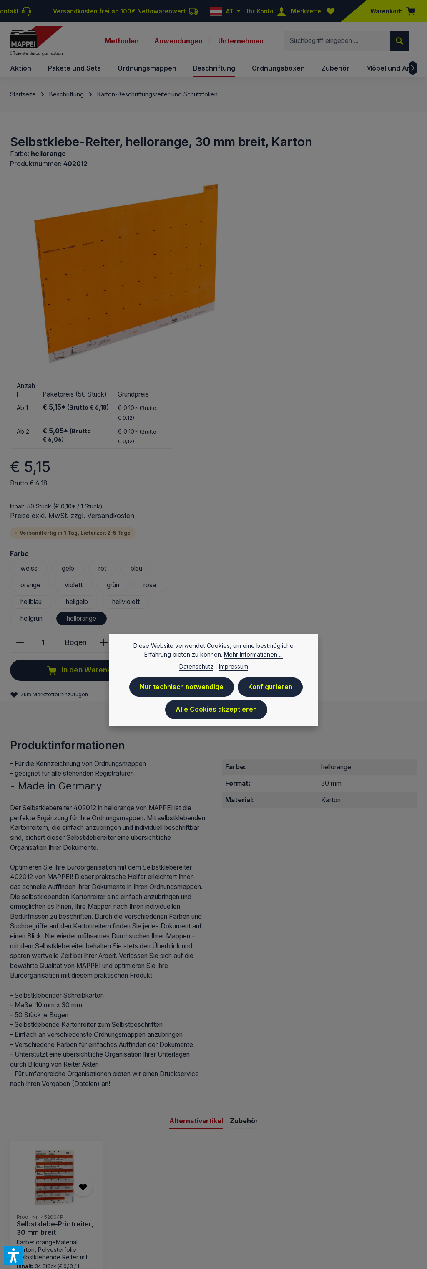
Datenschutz (209, 1181)
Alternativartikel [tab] (196, 925)
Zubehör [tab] (244, 925)
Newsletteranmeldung (384, 1181)
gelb (315, 373)
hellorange (329, 423)
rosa (397, 389)
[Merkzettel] (315, 11)
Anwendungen (178, 41)
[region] (125, 274)
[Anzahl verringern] (267, 447)
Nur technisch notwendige (181, 692)
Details (56, 1110)
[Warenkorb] (390, 11)
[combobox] (337, 41)
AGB (269, 1181)
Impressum (134, 1181)
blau (384, 373)
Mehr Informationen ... (253, 659)
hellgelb (325, 406)
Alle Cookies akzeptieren (216, 714)
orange (278, 389)
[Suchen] (399, 41)
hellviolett (373, 406)
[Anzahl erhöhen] (352, 447)
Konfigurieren (271, 692)
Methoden (122, 41)
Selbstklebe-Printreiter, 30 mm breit (55, 1033)
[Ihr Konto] (268, 11)
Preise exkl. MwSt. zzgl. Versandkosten (319, 319)
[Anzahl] (290, 447)
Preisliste (170, 1181)
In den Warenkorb (332, 474)
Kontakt (245, 1181)
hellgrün (279, 423)
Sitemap (405, 1192)
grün (360, 389)
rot (350, 373)
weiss (276, 373)
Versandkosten (188, 1156)
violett (321, 389)
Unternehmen (241, 41)
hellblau (278, 406)
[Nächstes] (413, 68)
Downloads (328, 1181)
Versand (293, 1181)
